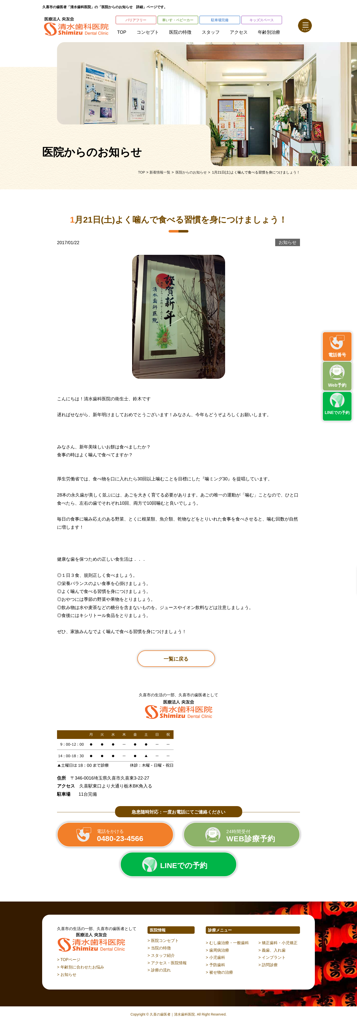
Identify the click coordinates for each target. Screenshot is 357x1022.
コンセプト (148, 32)
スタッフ (211, 32)
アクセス (239, 32)
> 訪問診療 (268, 965)
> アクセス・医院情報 (167, 963)
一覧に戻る (176, 659)
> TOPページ (68, 960)
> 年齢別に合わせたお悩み (80, 967)
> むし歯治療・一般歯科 (227, 943)
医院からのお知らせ (191, 172)
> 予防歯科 (215, 965)
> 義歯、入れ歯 (272, 950)
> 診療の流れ (159, 970)
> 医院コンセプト (163, 940)
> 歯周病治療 (217, 950)
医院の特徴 (180, 32)
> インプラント (272, 957)
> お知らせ (66, 974)
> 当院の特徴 (159, 948)
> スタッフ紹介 (161, 955)
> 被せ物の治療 (219, 972)
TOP (121, 32)
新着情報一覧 (159, 172)
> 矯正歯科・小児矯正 (278, 943)
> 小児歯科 (215, 957)
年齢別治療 (269, 32)
